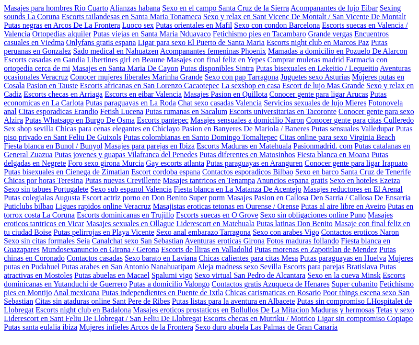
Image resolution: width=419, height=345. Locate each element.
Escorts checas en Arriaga (63, 94)
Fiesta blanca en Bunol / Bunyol (53, 146)
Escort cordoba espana (165, 172)
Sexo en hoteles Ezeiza (365, 180)
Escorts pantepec (162, 120)
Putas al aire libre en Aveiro (343, 206)
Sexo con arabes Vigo (286, 232)
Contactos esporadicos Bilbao (247, 172)
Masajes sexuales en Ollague (130, 223)
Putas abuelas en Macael (112, 275)
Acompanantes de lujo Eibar (334, 8)
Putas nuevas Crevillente (123, 180)
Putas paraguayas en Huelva (343, 258)
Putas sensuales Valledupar (353, 129)
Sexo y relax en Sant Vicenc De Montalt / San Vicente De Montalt (304, 16)
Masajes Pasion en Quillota (226, 94)
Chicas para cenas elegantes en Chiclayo (118, 129)
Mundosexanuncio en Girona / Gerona (100, 249)
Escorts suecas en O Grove (217, 215)
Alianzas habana (135, 8)
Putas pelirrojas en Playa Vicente (104, 232)
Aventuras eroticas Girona (225, 241)
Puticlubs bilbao (29, 206)
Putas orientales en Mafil (194, 25)
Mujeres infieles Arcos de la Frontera (136, 327)
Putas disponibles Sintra (217, 68)
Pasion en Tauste (52, 85)
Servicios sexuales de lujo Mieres (315, 103)
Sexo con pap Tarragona (242, 77)
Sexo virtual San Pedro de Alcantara (250, 275)
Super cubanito (354, 284)
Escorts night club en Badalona (83, 310)
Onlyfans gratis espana (101, 42)
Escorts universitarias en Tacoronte (283, 111)
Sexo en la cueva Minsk (344, 275)
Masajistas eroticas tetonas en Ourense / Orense (226, 206)
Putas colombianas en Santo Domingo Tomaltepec (200, 137)
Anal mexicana (77, 292)
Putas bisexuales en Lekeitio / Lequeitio (317, 68)
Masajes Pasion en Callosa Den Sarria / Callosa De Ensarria (318, 198)
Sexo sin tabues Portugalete (46, 189)
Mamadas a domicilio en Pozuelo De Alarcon (337, 51)
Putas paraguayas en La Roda (131, 103)
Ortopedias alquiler (61, 34)
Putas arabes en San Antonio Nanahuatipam (128, 267)
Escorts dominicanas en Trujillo (125, 215)
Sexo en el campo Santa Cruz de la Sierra (225, 8)
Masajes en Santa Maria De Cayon (125, 68)
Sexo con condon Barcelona (277, 25)
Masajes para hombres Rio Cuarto (56, 8)
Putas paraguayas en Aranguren (254, 163)
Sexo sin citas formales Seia (47, 241)
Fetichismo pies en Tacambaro (259, 34)
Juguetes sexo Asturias (315, 77)
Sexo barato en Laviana (161, 258)
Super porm (207, 198)
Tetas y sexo (395, 310)
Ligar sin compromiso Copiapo (365, 318)
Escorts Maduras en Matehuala (244, 146)
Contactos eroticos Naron (360, 232)
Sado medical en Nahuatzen (115, 51)
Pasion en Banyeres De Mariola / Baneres (246, 129)
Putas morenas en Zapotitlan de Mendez (316, 249)
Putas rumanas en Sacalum (186, 111)
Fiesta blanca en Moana (333, 154)
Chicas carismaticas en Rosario (273, 292)
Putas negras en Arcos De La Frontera (62, 25)
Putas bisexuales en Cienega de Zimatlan (66, 172)
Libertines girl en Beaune (125, 60)
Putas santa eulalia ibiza (40, 327)
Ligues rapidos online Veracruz (103, 206)
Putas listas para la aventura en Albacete (233, 301)
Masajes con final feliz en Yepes (215, 60)
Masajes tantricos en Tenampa (209, 180)
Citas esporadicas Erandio (58, 111)
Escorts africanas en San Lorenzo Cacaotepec (150, 85)
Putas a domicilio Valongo (169, 284)
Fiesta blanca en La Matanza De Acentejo (238, 189)
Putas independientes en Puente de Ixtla (162, 292)
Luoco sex (138, 25)
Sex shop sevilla (29, 129)
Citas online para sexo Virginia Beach (337, 137)
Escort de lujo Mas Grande (323, 85)
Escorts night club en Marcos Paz (318, 42)
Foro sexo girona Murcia (106, 163)
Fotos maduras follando (303, 241)
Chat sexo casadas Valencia (220, 103)
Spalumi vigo (172, 275)
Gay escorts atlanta (175, 163)
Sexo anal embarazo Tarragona (203, 232)
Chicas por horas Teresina (43, 180)
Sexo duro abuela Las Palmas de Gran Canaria (266, 327)
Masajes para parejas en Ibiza (150, 146)
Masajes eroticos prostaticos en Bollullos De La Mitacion (221, 310)
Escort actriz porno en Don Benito (134, 198)
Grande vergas (330, 34)
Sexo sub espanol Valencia (131, 189)
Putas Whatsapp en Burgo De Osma (80, 120)
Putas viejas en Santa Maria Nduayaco (152, 34)
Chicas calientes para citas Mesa (248, 258)
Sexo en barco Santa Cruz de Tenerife (353, 172)
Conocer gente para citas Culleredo (360, 120)
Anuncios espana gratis (291, 180)
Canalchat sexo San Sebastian (138, 241)
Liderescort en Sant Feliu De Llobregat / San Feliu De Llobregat (102, 318)
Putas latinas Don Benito (294, 223)
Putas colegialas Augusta (42, 198)
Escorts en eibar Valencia (143, 94)
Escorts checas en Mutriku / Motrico (259, 318)
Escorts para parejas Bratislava (330, 267)
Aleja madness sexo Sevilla (239, 267)
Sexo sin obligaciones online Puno (313, 215)
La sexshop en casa (250, 85)
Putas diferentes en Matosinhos (247, 154)
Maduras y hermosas (342, 310)
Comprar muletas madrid (306, 60)
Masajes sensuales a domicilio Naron (247, 120)
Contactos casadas (95, 258)
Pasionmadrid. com (323, 146)
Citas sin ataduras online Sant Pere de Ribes (102, 301)
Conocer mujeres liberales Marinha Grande (136, 77)
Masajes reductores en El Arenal (353, 189)
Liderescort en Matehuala (215, 223)
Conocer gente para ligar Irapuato (355, 163)
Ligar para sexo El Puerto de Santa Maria (201, 42)
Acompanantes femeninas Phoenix (213, 51)
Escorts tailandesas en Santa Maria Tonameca (131, 16)
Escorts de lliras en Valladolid (207, 249)
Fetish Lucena (121, 111)
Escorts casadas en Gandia (44, 60)
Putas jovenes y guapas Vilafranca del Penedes (126, 154)
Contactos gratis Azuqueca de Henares (270, 284)
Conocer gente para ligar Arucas (318, 94)
